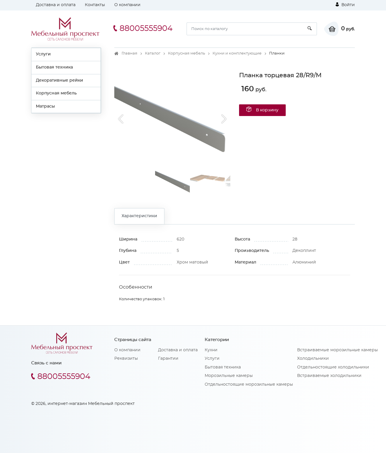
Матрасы (45, 106)
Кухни (211, 350)
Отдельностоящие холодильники (333, 367)
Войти (345, 4)
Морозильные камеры (229, 376)
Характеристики (139, 216)
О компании (127, 5)
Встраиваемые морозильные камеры (337, 350)
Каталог (152, 53)
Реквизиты (126, 359)
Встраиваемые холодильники (329, 376)
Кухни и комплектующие (237, 53)
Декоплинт (304, 251)
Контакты (95, 5)
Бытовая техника (54, 67)
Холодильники (313, 359)
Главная (129, 53)
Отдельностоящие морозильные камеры (249, 384)
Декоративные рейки (59, 80)
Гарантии (168, 359)
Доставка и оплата (56, 5)
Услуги (43, 54)
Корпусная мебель (56, 93)
